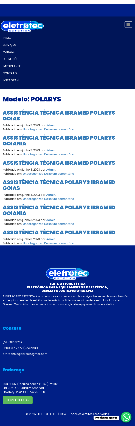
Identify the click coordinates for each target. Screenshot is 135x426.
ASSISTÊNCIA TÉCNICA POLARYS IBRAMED (59, 232)
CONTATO (10, 73)
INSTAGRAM (11, 80)
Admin (50, 125)
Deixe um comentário (59, 129)
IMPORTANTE (12, 66)
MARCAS (10, 52)
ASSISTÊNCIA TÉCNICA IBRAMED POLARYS (59, 163)
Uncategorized (33, 129)
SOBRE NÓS (10, 59)
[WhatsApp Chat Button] (126, 417)
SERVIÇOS (9, 45)
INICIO (7, 38)
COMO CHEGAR (18, 400)
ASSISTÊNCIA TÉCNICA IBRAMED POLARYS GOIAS (59, 115)
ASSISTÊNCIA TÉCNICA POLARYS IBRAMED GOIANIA (59, 210)
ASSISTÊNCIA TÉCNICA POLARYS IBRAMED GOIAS (59, 185)
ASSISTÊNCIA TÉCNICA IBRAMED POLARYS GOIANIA (59, 140)
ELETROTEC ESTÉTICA (51, 414)
